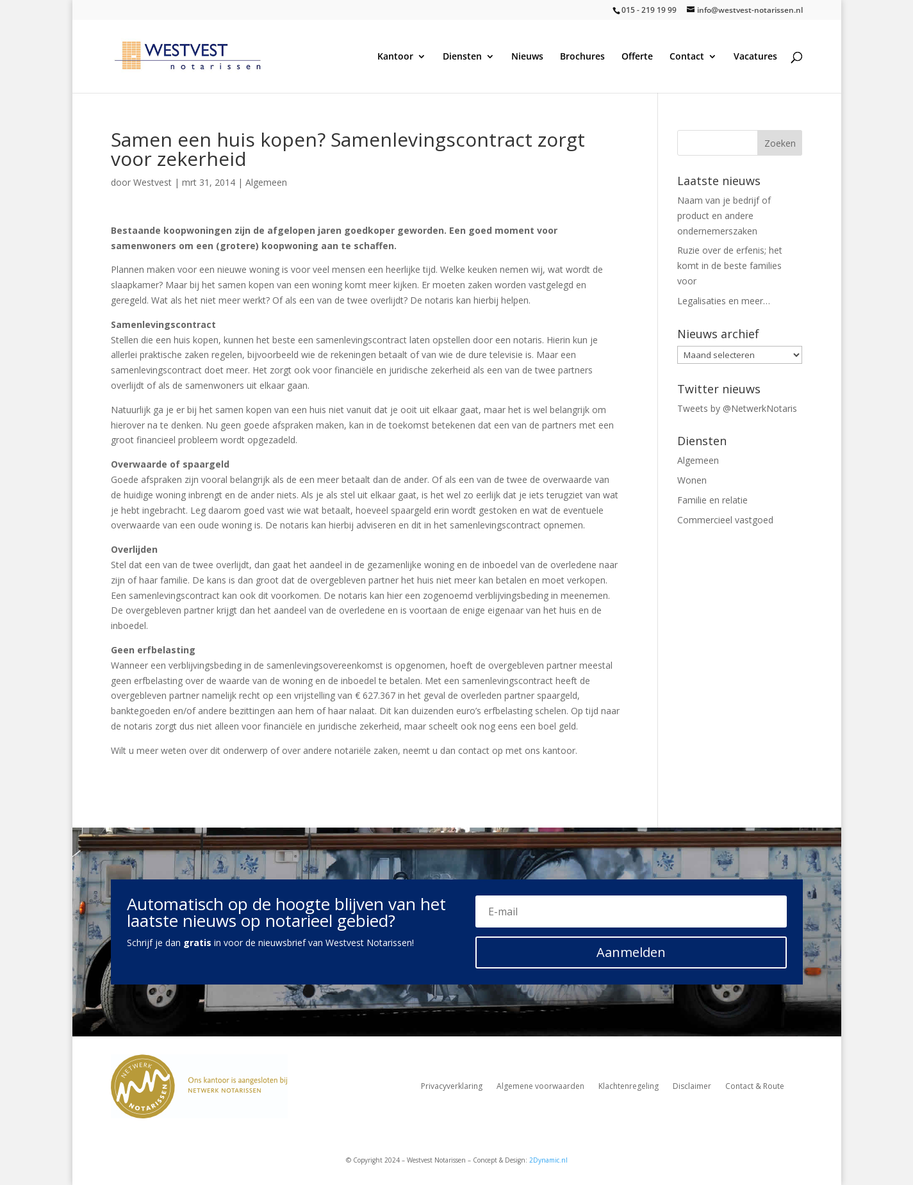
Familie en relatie (712, 500)
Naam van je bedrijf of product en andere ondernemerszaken (724, 215)
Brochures (582, 57)
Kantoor (395, 57)
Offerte (637, 57)
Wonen (692, 480)
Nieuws (527, 57)
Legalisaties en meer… (723, 301)
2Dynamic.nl (548, 1160)
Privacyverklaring (451, 1086)
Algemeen (266, 182)
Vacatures (755, 57)
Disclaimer (692, 1086)
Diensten (462, 57)
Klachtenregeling (628, 1086)
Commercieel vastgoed (725, 520)
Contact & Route (754, 1086)
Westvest (152, 182)
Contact (687, 57)
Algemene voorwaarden (540, 1086)
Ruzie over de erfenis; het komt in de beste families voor (729, 265)
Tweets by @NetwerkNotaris (737, 408)
